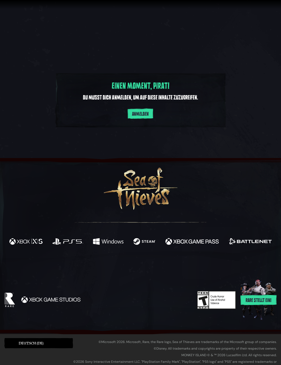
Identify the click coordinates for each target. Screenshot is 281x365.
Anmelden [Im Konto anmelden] (140, 114)
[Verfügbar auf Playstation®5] (68, 242)
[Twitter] (100, 264)
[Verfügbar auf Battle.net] (250, 242)
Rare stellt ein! (258, 300)
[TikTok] (178, 265)
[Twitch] (116, 265)
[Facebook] (85, 264)
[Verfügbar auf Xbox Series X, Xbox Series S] (26, 242)
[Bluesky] (193, 265)
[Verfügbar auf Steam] (144, 242)
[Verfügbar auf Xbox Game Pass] (192, 242)
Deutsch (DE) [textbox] (31, 343)
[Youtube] (139, 265)
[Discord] (163, 266)
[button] (38, 343)
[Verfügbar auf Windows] (108, 242)
